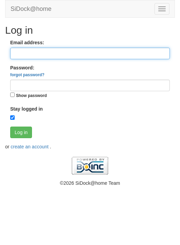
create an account (30, 146)
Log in (21, 132)
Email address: (27, 42)
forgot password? (27, 74)
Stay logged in (26, 109)
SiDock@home (31, 8)
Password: (27, 71)
